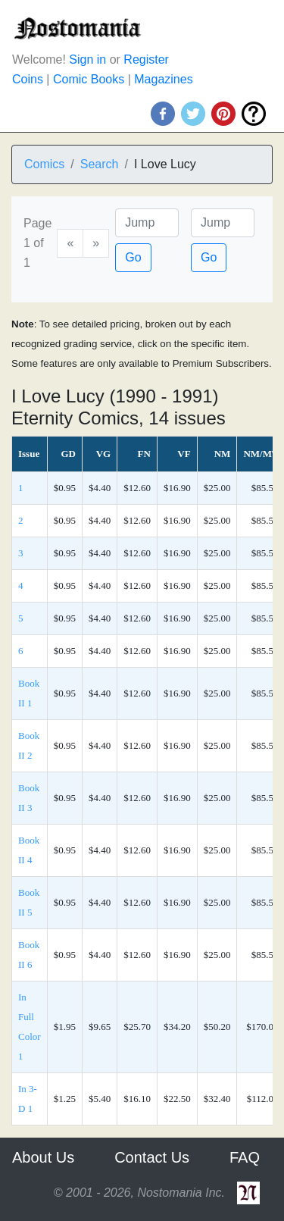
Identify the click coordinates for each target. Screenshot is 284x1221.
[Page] (147, 222)
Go (133, 257)
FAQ (244, 1157)
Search (99, 164)
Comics (44, 164)
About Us (43, 1157)
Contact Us (151, 1157)
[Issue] (222, 222)
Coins (27, 79)
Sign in (87, 59)
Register (146, 59)
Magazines (163, 79)
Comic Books (88, 79)
